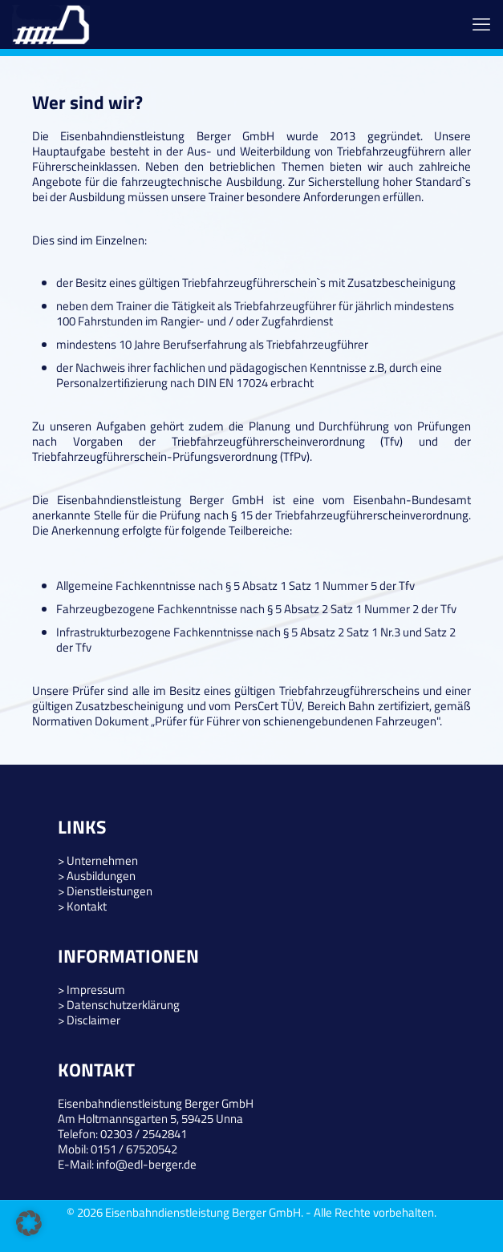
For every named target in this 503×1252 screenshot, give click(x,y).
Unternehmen (102, 860)
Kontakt (87, 906)
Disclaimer (93, 1020)
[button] (29, 1223)
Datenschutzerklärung (123, 1005)
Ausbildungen (101, 875)
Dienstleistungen (109, 891)
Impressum (96, 989)
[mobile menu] (481, 24)
